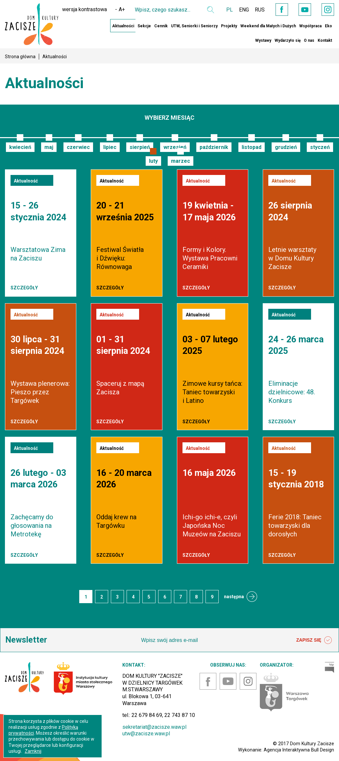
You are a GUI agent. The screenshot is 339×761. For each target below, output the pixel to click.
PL (226, 10)
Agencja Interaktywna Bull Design (299, 749)
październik (214, 147)
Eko (328, 26)
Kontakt (325, 40)
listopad (251, 147)
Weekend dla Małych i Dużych (268, 26)
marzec (180, 161)
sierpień (140, 147)
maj (48, 147)
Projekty (229, 26)
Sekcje (144, 26)
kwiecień (20, 147)
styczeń (320, 147)
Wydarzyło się (288, 40)
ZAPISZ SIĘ (314, 640)
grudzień (286, 147)
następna (234, 596)
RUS (257, 10)
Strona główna (20, 56)
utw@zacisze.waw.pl (146, 733)
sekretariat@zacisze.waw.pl (154, 727)
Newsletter (26, 640)
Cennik (161, 26)
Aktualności (123, 26)
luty (153, 161)
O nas (309, 40)
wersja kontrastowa (81, 9)
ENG (241, 10)
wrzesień (174, 147)
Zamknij (33, 751)
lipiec (109, 147)
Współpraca (310, 26)
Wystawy (263, 40)
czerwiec (78, 147)
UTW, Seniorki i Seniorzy (194, 26)
